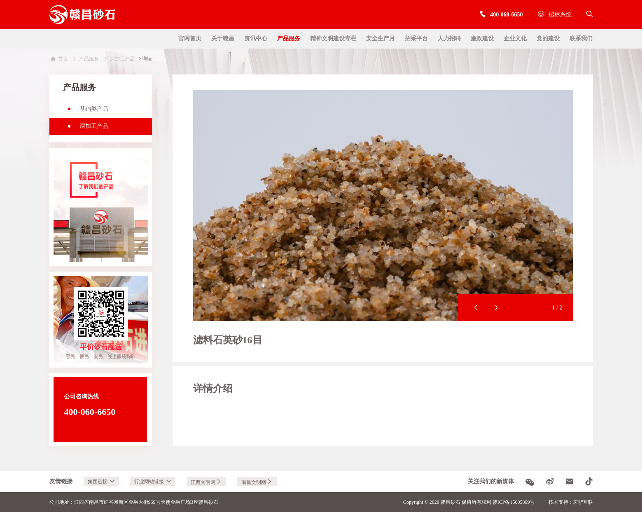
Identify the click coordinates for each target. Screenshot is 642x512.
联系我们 (581, 38)
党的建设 (548, 38)
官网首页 (189, 38)
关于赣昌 (222, 38)
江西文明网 (206, 482)
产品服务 (288, 38)
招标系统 (555, 15)
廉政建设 (482, 38)
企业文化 (515, 38)
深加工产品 (85, 129)
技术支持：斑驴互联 (571, 502)
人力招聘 (449, 38)
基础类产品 (85, 111)
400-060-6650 (501, 15)
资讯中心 (255, 38)
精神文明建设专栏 (333, 38)
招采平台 (416, 38)
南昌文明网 (257, 482)
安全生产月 (380, 38)
